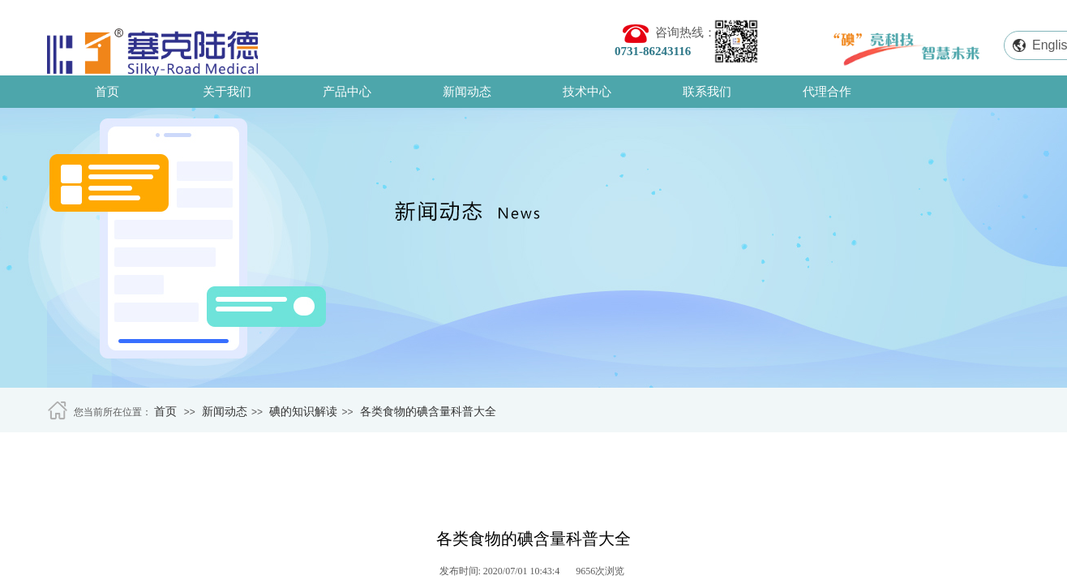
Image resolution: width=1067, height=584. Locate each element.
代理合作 (827, 91)
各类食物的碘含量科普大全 (428, 412)
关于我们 (227, 91)
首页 (107, 91)
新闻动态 (467, 91)
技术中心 (587, 91)
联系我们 (707, 91)
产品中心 (347, 91)
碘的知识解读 (303, 412)
